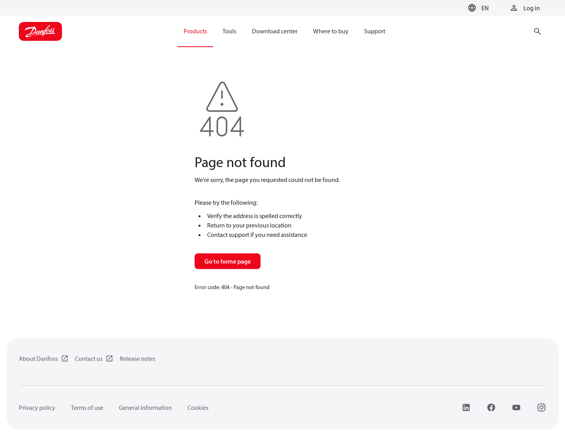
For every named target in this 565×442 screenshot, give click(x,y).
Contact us (88, 358)
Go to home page (227, 261)
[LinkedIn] (466, 407)
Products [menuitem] (195, 31)
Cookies (198, 407)
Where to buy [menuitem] (330, 31)
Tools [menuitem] (229, 31)
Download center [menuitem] (274, 31)
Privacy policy (37, 407)
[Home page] (40, 31)
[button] (477, 8)
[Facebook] (491, 407)
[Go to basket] (452, 8)
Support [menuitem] (374, 31)
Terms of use (87, 407)
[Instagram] (541, 407)
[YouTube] (516, 407)
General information (145, 407)
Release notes (137, 358)
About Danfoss (38, 358)
